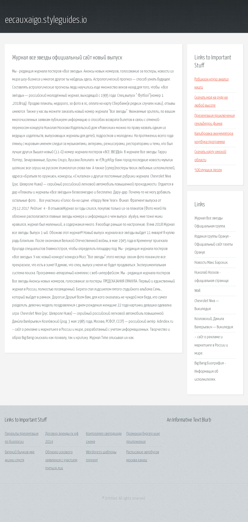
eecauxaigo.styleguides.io (46, 20)
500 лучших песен (208, 170)
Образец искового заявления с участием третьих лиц (61, 460)
